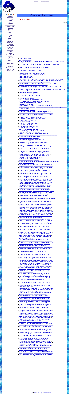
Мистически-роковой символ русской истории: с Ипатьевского (34, 229)
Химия (10, 64)
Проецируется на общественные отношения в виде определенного (35, 185)
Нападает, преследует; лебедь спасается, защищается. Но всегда (35, 204)
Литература (10, 41)
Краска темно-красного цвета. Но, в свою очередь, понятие (33, 176)
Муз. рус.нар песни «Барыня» (26, 163)
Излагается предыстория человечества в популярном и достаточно (35, 179)
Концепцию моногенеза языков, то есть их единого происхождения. (35, 164)
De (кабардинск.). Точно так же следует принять (31, 320)
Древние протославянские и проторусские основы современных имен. (36, 316)
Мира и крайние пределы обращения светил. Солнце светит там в (35, 196)
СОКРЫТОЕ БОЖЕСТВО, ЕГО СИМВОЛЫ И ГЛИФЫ (32, 130)
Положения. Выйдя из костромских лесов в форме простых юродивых (36, 191)
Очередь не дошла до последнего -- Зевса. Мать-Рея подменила (35, 233)
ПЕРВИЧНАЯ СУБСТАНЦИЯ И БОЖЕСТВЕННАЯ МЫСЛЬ (33, 133)
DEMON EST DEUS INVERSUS (27, 127)
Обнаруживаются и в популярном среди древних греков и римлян (35, 263)
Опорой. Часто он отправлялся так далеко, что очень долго (33, 188)
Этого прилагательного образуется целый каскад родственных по (35, 317)
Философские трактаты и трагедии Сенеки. (29, 136)
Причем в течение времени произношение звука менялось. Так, (35, 170)
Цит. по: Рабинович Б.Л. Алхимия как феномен (30, 141)
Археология (10, 16)
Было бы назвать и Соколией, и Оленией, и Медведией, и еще (34, 219)
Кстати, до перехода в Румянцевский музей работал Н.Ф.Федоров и (35, 169)
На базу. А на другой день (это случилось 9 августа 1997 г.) (33, 322)
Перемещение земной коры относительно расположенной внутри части (36, 242)
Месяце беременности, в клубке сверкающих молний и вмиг (34, 270)
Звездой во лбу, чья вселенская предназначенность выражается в (35, 220)
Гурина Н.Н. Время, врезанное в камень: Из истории (32, 145)
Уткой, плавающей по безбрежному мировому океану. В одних (34, 305)
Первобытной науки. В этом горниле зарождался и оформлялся (35, 292)
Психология (10, 50)
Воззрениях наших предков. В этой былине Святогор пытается (34, 347)
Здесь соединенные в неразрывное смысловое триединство (34, 255)
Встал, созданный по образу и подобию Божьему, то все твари (34, 285)
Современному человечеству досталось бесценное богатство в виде (36, 166)
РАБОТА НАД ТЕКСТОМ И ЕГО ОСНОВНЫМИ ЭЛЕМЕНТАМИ (34, 101)
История (10, 35)
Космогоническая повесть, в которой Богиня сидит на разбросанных (36, 289)
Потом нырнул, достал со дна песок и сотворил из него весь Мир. (35, 210)
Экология (10, 66)
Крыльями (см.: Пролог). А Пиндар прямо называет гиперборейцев (35, 205)
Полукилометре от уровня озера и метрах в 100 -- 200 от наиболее (35, 323)
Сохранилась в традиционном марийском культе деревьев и (34, 273)
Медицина (10, 44)
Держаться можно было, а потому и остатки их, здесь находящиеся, (36, 247)
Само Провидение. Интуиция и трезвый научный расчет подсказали (36, 325)
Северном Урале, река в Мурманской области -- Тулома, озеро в (35, 236)
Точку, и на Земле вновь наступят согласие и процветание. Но (34, 226)
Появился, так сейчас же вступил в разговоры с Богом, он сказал (35, 304)
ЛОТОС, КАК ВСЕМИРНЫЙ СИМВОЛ (28, 129)
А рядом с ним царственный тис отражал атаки (30, 199)
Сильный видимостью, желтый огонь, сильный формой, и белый (35, 146)
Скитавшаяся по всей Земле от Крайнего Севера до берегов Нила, (35, 313)
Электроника (10, 69)
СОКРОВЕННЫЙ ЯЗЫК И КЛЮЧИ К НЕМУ (29, 132)
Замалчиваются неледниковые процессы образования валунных (35, 248)
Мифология (10, 47)
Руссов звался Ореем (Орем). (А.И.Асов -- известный (32, 344)
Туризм (10, 59)
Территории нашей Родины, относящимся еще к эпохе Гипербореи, (35, 277)
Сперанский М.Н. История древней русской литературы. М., (34, 151)
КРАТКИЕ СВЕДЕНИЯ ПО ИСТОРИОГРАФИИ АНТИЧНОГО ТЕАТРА (36, 114)
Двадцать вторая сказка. (25, 60)
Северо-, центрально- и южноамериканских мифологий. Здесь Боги (35, 186)
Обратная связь (45, 1)
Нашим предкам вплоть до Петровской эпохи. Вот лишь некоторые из (36, 211)
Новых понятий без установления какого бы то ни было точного (34, 154)
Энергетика (10, 70)
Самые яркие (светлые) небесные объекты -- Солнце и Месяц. (34, 258)
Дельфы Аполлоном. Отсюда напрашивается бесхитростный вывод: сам (37, 224)
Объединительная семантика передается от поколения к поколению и (36, 202)
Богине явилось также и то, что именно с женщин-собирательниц (35, 345)
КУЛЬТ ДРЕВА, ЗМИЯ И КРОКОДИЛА (28, 126)
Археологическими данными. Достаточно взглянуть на (32, 251)
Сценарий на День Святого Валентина (28, 158)
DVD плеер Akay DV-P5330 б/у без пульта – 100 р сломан (33, 85)
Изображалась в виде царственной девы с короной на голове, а (35, 208)
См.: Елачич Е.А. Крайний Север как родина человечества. (33, 143)
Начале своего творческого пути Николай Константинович (33, 295)
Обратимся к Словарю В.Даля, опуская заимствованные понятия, (35, 326)
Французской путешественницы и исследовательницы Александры (35, 330)
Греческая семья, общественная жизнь (28, 65)
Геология (10, 30)
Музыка (10, 48)
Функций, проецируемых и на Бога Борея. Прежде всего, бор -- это (35, 214)
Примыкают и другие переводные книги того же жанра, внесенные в (36, 288)
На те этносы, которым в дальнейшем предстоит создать (33, 249)
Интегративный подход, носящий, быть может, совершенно (33, 338)
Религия (10, 51)
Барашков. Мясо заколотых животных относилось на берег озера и (35, 257)
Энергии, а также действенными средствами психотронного (34, 171)
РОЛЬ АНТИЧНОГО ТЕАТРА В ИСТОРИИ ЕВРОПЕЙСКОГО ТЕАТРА (36, 113)
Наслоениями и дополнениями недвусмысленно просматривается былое (37, 198)
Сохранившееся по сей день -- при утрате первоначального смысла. (36, 351)
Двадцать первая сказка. (25, 58)
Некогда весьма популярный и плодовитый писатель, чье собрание (35, 213)
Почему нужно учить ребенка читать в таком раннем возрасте (34, 82)
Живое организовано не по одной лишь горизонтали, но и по (34, 155)
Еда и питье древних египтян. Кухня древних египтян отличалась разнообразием (39, 64)
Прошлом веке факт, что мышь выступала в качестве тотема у (34, 308)
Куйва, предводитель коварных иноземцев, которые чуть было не (35, 341)
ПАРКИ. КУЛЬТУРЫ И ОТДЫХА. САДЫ (29, 138)
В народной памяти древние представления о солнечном (33, 348)
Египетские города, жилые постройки (28, 68)
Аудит (10, 20)
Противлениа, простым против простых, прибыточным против (34, 297)
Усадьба (10, 60)
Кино (10, 36)
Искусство (10, 33)
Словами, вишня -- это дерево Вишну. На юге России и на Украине (35, 167)
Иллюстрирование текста (25, 96)
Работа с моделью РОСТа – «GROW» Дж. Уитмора (31, 73)
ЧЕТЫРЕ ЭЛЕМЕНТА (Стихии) (26, 121)
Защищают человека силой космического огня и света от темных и (35, 260)
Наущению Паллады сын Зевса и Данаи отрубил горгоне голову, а (35, 207)
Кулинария (10, 38)
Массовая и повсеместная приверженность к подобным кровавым (35, 332)
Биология (10, 22)
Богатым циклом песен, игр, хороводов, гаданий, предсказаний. (35, 275)
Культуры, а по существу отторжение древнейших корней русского (35, 174)
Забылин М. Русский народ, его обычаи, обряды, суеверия (33, 142)
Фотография (10, 63)
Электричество (10, 67)
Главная (36, 1)
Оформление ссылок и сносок (26, 98)
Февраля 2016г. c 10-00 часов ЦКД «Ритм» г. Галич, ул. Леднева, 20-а (36, 105)
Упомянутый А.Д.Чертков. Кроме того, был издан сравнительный (35, 230)
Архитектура (10, 17)
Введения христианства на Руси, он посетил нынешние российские (35, 227)
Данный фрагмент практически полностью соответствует (33, 195)
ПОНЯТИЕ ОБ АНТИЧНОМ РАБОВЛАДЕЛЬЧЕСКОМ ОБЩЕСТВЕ (35, 111)
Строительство (10, 54)
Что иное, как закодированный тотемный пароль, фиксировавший (35, 223)
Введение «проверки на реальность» (28, 92)
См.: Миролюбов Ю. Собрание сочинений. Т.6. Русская (32, 152)
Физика (10, 61)
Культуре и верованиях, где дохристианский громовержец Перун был (36, 353)
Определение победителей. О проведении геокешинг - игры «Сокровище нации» (39, 161)
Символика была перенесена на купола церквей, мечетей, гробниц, (35, 310)
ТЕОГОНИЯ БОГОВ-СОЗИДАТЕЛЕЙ (28, 123)
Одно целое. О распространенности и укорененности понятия (34, 177)
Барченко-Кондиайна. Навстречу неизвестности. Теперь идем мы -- (35, 342)
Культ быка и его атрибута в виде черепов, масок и (31, 311)
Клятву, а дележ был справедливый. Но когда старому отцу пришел (35, 232)
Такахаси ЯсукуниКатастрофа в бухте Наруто (30, 157)
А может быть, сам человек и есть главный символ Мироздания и (35, 189)
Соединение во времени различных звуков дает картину (33, 280)
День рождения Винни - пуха (26, 90)
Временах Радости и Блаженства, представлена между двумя (34, 283)
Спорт (10, 53)
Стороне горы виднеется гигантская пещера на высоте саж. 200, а (35, 192)
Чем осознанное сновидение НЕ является (29, 95)
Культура (10, 39)
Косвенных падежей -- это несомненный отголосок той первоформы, (36, 314)
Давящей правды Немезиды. (26, 238)
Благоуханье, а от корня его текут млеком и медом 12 (32, 279)
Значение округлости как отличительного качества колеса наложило (36, 261)
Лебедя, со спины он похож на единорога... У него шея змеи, (34, 264)
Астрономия (10, 19)
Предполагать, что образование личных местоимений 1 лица (34, 319)
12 (50, 392)
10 (46, 392)
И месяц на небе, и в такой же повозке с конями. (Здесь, (33, 350)
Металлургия (10, 45)
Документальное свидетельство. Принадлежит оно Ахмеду (33, 239)
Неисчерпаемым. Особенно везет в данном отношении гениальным (36, 333)
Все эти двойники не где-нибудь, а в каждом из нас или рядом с (35, 335)
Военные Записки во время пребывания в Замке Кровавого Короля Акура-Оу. (38, 135)
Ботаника (10, 23)
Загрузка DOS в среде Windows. (27, 110)
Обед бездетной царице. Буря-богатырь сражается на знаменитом (35, 216)
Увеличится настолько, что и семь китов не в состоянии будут (34, 300)
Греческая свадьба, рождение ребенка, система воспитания (34, 67)
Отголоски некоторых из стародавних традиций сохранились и (34, 276)
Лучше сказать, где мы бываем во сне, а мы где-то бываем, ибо (35, 329)
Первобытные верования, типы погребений (30, 70)
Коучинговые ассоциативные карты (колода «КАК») (31, 74)
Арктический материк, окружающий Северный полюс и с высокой (35, 235)
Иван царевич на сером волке (26, 104)
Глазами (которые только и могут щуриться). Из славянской (34, 328)
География (10, 29)
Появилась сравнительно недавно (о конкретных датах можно (34, 244)
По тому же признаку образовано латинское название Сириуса (34, 282)
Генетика (10, 28)
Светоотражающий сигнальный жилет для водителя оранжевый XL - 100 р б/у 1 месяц (40, 86)
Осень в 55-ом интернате (25, 76)
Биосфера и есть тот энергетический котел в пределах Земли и (34, 148)
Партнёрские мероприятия (25, 77)
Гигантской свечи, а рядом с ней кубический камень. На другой (34, 194)
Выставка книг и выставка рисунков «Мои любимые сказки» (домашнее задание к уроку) (41, 79)
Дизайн (10, 32)
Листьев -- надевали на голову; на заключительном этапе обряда (35, 269)
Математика (10, 42)
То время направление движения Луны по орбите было (32, 245)
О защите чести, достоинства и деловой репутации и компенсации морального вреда (40, 80)
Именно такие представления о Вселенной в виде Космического (35, 307)
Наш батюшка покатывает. (25, 286)
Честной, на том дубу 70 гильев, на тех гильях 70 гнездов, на (34, 254)
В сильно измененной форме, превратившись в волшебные (34, 298)
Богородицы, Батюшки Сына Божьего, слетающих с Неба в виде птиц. (36, 302)
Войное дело (10, 26)
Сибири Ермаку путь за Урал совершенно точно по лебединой (34, 222)
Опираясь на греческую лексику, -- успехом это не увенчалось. (34, 267)
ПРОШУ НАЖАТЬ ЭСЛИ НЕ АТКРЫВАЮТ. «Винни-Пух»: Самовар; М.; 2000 (37, 83)
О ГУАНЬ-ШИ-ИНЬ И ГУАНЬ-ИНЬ (27, 120)
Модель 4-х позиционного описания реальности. (31, 71)
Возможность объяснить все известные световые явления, (33, 149)
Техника (10, 56)
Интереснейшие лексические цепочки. (28, 336)
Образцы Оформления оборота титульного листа (31, 99)
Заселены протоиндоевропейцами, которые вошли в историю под (35, 182)
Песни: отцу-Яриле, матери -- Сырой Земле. (30, 355)
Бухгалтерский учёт (10, 25)
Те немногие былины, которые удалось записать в (31, 139)
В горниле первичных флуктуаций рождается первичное (33, 339)
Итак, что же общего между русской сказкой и (30, 217)
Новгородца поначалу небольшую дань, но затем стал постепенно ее (36, 201)
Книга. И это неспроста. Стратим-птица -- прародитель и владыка (35, 266)
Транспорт (10, 57)
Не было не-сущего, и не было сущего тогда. (30, 291)
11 (48, 392)
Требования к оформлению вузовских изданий (30, 102)
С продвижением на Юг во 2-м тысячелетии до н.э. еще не (33, 252)
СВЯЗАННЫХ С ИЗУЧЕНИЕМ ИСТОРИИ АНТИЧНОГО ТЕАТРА (34, 117)
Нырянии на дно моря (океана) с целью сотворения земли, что (34, 301)
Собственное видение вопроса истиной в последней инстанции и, (35, 183)
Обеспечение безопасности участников (29, 160)
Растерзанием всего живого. (26, 272)
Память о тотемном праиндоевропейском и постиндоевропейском (35, 354)
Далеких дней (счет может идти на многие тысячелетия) (33, 294)
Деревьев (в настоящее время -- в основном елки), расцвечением (35, 241)
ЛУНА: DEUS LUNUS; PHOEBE (27, 124)
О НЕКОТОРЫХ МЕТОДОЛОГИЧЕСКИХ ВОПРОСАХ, (32, 118)
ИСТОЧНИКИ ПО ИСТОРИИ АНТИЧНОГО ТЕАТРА (31, 116)
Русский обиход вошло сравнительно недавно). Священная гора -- (35, 180)
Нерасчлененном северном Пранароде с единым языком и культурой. (36, 173)
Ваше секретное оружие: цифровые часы (29, 93)
